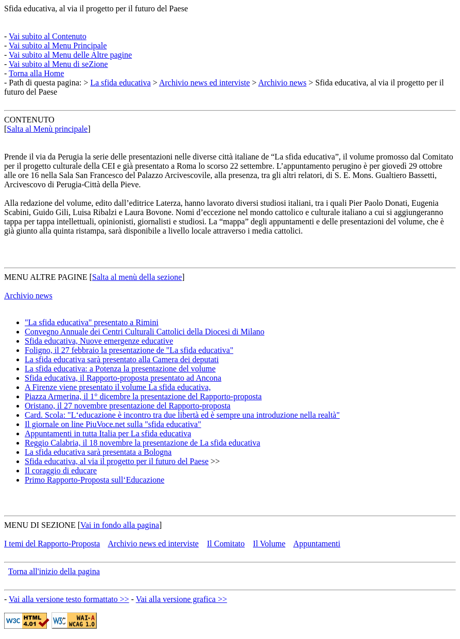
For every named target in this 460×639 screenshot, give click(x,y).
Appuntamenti (316, 543)
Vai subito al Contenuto (48, 36)
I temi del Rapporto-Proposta (52, 543)
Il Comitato (226, 543)
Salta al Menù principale (47, 129)
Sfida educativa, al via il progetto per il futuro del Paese (96, 8)
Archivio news (282, 82)
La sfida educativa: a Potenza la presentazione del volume (120, 368)
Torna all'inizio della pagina (54, 571)
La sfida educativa (120, 82)
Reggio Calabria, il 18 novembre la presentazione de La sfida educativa (142, 442)
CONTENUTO (29, 119)
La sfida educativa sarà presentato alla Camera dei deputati (122, 359)
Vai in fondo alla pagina (119, 525)
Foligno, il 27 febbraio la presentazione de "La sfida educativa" (129, 350)
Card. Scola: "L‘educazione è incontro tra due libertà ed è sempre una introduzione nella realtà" (182, 415)
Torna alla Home (36, 73)
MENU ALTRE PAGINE (46, 277)
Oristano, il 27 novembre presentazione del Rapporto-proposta (127, 405)
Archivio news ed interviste (204, 82)
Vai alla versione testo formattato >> (69, 599)
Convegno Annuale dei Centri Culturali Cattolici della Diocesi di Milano (144, 331)
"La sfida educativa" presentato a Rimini (92, 322)
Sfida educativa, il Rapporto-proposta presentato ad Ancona (123, 378)
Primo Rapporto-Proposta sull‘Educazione (94, 479)
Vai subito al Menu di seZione (58, 64)
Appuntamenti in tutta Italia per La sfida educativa (108, 433)
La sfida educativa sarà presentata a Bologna (98, 452)
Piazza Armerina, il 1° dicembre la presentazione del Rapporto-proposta (143, 396)
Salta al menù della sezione (137, 277)
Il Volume (269, 543)
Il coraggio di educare (61, 470)
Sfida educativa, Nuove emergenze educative (99, 340)
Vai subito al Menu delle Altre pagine (70, 54)
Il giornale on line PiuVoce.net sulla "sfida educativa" (113, 424)
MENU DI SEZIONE (40, 525)
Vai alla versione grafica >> (181, 599)
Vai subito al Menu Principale (58, 45)
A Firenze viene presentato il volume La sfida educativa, (118, 387)
